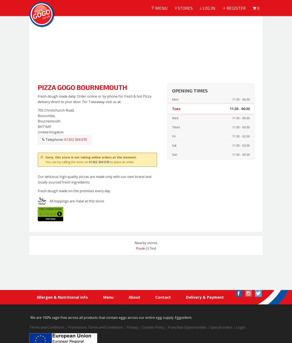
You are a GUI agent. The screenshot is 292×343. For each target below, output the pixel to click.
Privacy (132, 327)
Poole (140, 248)
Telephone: (64, 139)
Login (240, 327)
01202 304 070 (99, 162)
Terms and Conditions (47, 327)
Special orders (221, 327)
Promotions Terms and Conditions (95, 327)
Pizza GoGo (42, 15)
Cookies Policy (153, 327)
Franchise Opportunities (187, 327)
